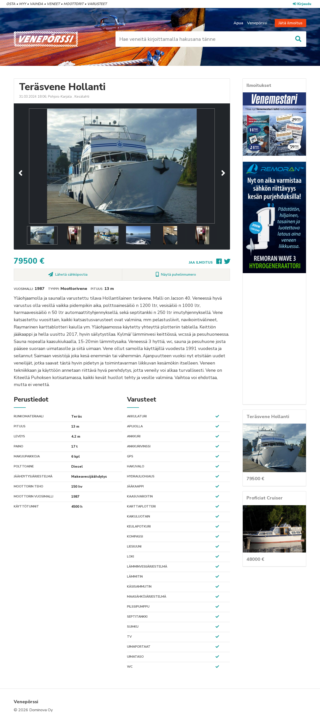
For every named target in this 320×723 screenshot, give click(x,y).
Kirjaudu (302, 4)
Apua (238, 23)
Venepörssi (257, 23)
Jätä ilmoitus (290, 23)
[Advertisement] (274, 310)
